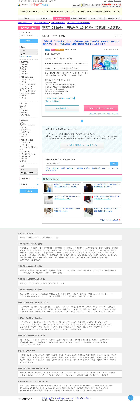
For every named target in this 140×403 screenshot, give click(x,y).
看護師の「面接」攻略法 (39, 390)
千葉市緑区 (69, 248)
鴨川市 (113, 250)
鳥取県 (22, 360)
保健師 (23, 69)
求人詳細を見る (62, 108)
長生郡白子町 (70, 257)
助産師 (23, 71)
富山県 (22, 357)
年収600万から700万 (85, 322)
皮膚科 (49, 342)
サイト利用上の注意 (77, 398)
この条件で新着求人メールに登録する (82, 145)
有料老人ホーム (26, 142)
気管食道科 (78, 342)
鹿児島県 (23, 362)
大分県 (106, 360)
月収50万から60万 (91, 324)
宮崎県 (112, 360)
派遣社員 (24, 113)
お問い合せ (87, 398)
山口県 (48, 360)
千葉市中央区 (24, 248)
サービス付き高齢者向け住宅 (30, 296)
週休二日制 (47, 307)
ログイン (110, 1)
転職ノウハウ (24, 385)
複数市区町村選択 (26, 56)
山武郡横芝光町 (25, 257)
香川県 (61, 360)
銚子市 (88, 248)
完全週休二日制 (36, 307)
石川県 (29, 357)
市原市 (85, 250)
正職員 (23, 106)
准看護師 (24, 67)
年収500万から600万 (69, 322)
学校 (99, 373)
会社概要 (44, 398)
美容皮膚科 (41, 342)
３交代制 (31, 309)
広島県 (41, 360)
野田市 (29, 250)
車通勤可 (81, 307)
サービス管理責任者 (28, 91)
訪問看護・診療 (26, 130)
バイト (62, 283)
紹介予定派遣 (26, 115)
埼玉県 (37, 237)
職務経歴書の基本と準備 (103, 385)
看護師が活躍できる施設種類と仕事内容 (89, 390)
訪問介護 (24, 158)
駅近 (95, 311)
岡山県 (35, 360)
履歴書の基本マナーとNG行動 (41, 385)
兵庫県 (99, 357)
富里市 (85, 253)
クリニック (68, 373)
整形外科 (78, 340)
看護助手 (24, 73)
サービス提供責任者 (28, 84)
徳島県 (54, 360)
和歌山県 (113, 357)
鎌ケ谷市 (23, 253)
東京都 (22, 237)
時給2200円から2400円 (44, 329)
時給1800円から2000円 (101, 327)
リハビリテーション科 (27, 344)
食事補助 (102, 307)
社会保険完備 (76, 309)
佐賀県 (86, 360)
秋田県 (48, 355)
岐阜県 (54, 357)
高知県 (74, 360)
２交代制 (23, 309)
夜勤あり (113, 309)
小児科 (59, 340)
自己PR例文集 (25, 390)
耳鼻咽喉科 (87, 342)
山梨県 (41, 357)
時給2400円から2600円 (61, 329)
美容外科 (33, 342)
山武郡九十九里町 (98, 255)
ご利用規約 (51, 398)
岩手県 (35, 355)
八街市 (65, 253)
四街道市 (50, 253)
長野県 (48, 357)
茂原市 (35, 250)
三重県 (74, 357)
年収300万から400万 (38, 322)
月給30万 (47, 373)
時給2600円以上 (76, 329)
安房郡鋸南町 (35, 260)
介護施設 (24, 127)
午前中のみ (24, 311)
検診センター (59, 375)
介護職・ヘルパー (27, 80)
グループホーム (26, 145)
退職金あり (66, 309)
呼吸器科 (28, 340)
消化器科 (36, 340)
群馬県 (56, 237)
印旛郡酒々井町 (43, 255)
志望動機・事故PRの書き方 (86, 388)
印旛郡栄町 (54, 255)
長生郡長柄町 (81, 257)
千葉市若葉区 (59, 248)
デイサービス (26, 152)
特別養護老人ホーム (28, 154)
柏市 (73, 250)
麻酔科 (103, 342)
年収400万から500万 (54, 322)
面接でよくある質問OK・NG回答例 (62, 390)
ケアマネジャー (26, 86)
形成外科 (86, 340)
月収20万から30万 (49, 324)
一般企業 (24, 134)
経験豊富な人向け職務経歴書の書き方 (62, 388)
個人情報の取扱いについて (63, 398)
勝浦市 (78, 250)
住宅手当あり (87, 311)
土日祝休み (57, 307)
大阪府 (93, 357)
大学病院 (23, 375)
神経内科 (52, 340)
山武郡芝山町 (111, 255)
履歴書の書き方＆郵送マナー (63, 385)
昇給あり (58, 309)
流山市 (91, 250)
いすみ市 (23, 255)
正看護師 (24, 64)
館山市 (107, 248)
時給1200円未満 (36, 327)
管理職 (23, 82)
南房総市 (92, 253)
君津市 (30, 253)
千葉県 (93, 355)
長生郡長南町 (92, 257)
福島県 (61, 355)
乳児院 (80, 375)
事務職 (23, 96)
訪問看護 (112, 373)
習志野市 (67, 250)
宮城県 (41, 355)
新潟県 (113, 355)
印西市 (72, 253)
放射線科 (96, 342)
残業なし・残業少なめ (100, 309)
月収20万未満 (36, 324)
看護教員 (105, 375)
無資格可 (102, 311)
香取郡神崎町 (64, 255)
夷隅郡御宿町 (24, 260)
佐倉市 (48, 250)
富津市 (37, 253)
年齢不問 (39, 309)
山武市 (112, 253)
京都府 (86, 357)
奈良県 (106, 357)
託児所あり (110, 307)
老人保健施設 (26, 156)
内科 (21, 340)
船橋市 (101, 248)
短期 (84, 309)
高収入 (66, 311)
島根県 (29, 360)
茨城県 (43, 237)
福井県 (35, 357)
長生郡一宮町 (37, 257)
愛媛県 (67, 360)
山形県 (54, 355)
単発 (89, 309)
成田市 (41, 250)
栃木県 (49, 237)
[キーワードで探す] (29, 35)
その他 (23, 98)
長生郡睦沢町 (48, 257)
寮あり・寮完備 (91, 307)
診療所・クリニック (28, 125)
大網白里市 (32, 255)
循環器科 (44, 340)
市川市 (94, 248)
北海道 (22, 355)
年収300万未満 (25, 322)
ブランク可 (110, 311)
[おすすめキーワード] (78, 164)
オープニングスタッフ (54, 311)
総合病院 (31, 375)
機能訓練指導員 (26, 89)
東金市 (54, 250)
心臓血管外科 (104, 340)
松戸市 (22, 250)
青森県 (29, 355)
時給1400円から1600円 (67, 327)
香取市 (105, 253)
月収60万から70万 (104, 324)
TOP (105, 1)
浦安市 (43, 253)
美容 (61, 373)
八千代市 (99, 250)
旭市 (60, 250)
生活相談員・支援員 (28, 93)
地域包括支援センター (92, 375)
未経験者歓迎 (24, 307)
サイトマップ (117, 1)
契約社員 (24, 110)
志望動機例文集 (102, 388)
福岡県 (80, 360)
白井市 (78, 253)
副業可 (79, 311)
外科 (71, 340)
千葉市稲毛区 (48, 248)
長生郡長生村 (59, 257)
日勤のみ (66, 307)
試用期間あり (48, 309)
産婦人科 (64, 342)
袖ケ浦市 (58, 253)
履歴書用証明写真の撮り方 (84, 385)
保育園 (105, 373)
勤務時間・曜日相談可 (37, 311)
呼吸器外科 (24, 342)
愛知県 (67, 357)
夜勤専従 (73, 307)
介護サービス (26, 132)
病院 (23, 123)
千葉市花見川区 (36, 248)
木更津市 (115, 248)
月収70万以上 (24, 327)
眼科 (70, 342)
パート (23, 108)
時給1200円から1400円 (51, 327)
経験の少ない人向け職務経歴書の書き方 (34, 388)
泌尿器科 (56, 342)
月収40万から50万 (77, 324)
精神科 (65, 340)
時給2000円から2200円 (27, 329)
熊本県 (99, 360)
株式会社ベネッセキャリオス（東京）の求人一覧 (104, 113)
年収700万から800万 (100, 322)
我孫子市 (107, 250)
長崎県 (93, 360)
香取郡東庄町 (86, 255)
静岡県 (61, 357)
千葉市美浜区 (79, 248)
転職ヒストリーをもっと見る (109, 220)
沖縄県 (30, 362)
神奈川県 (30, 237)
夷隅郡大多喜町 (103, 257)
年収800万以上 (25, 324)
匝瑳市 (99, 253)
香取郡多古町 (75, 255)
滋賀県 (80, 357)
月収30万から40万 (63, 324)
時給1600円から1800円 (84, 327)
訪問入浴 (24, 136)
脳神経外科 (94, 340)
